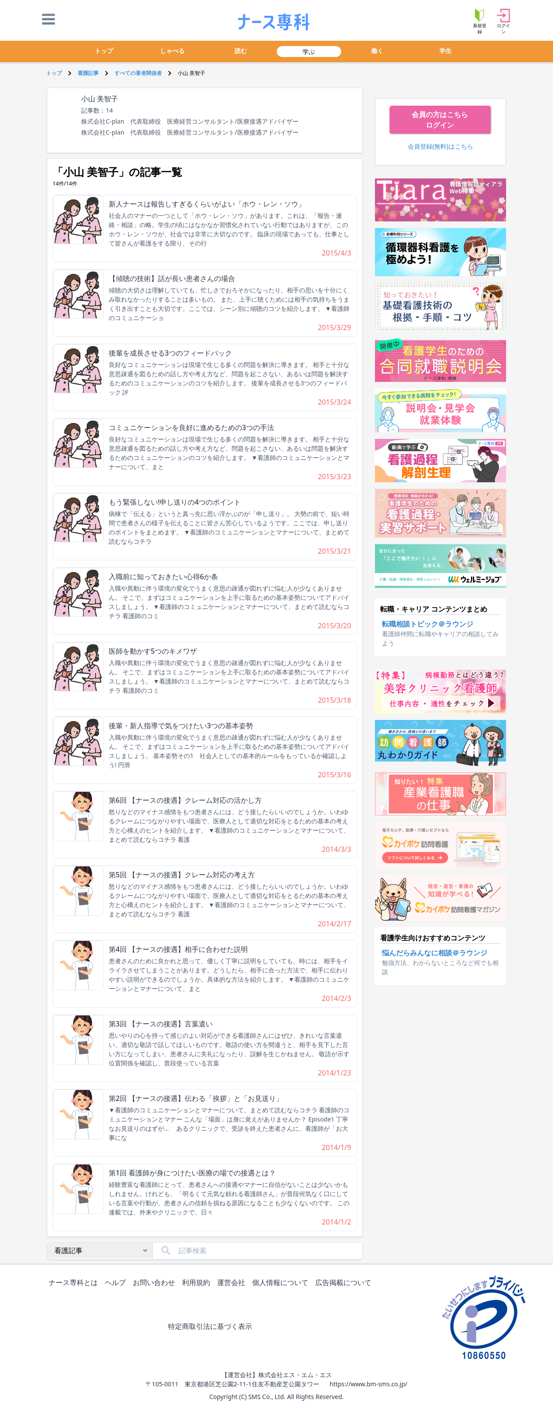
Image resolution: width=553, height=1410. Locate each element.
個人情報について (282, 1283)
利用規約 (198, 1283)
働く (377, 50)
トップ (104, 50)
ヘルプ (117, 1283)
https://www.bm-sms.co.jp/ (368, 1384)
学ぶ (309, 51)
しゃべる (172, 50)
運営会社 (233, 1283)
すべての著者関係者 (138, 73)
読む (241, 50)
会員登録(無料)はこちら (440, 146)
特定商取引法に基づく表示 (212, 1326)
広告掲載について (345, 1283)
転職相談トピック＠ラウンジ (427, 624)
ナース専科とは (75, 1283)
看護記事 (88, 73)
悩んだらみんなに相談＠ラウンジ (434, 953)
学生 (445, 50)
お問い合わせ (155, 1283)
